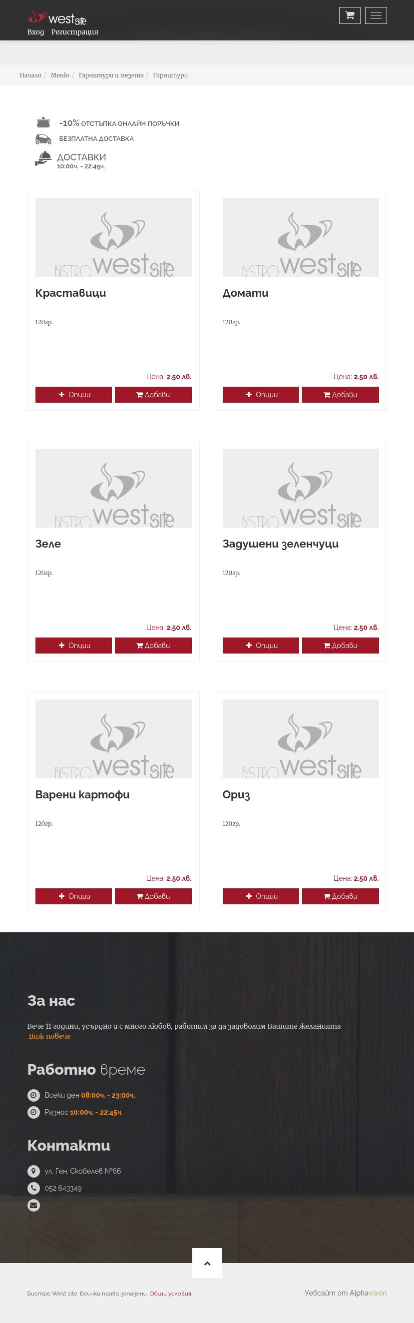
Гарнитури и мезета (110, 75)
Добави (153, 395)
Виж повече (50, 1036)
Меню (60, 75)
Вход (35, 31)
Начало (31, 75)
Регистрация (74, 31)
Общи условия (170, 1293)
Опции (74, 395)
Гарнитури (170, 75)
